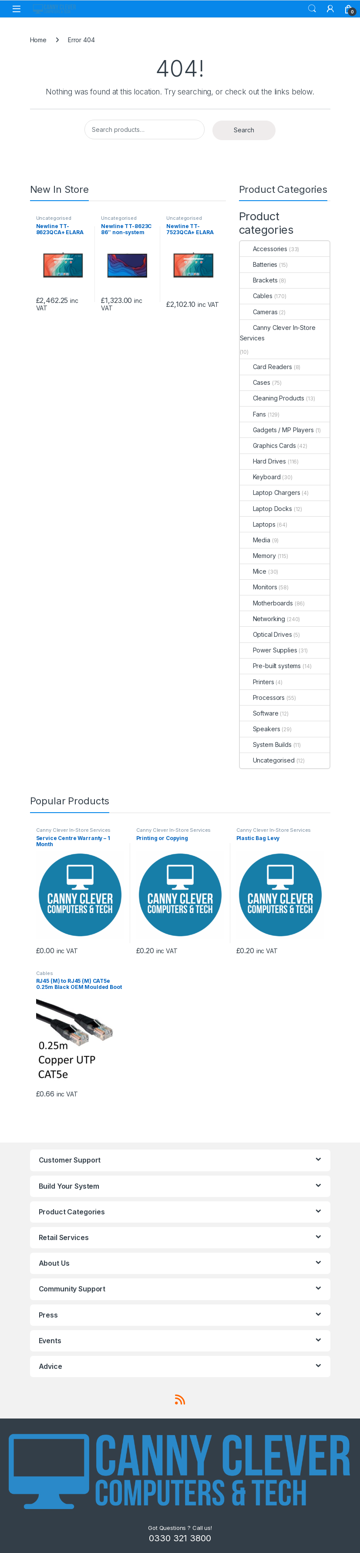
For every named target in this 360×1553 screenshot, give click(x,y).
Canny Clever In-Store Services (278, 333)
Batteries (259, 264)
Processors (262, 697)
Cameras (259, 312)
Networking (263, 618)
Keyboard (260, 477)
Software (259, 713)
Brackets (259, 280)
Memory (258, 555)
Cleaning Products (272, 398)
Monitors (258, 587)
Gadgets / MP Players (277, 430)
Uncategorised (53, 218)
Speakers (260, 729)
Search (312, 8)
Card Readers (266, 366)
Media (255, 540)
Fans (253, 414)
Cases (255, 382)
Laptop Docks (266, 508)
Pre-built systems (270, 665)
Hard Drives (263, 461)
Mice (253, 571)
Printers (257, 682)
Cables (256, 295)
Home (38, 40)
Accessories (263, 248)
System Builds (266, 744)
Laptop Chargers (270, 492)
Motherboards (266, 603)
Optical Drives (266, 634)
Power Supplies (268, 650)
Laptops (258, 524)
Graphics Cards (268, 445)
